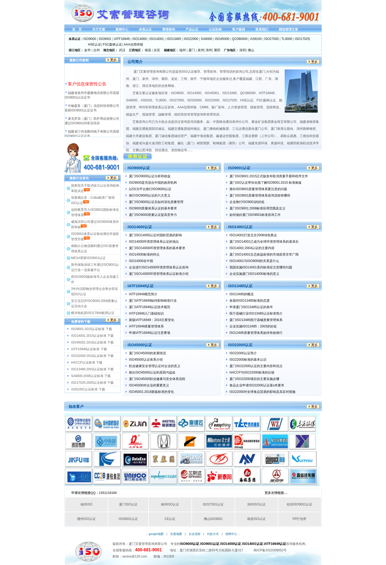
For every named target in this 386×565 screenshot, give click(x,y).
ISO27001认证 (213, 504)
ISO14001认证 (252, 544)
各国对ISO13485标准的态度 (249, 300)
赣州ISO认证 (86, 519)
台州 (96, 50)
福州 (182, 50)
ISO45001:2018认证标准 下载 (92, 342)
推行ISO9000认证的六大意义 (149, 195)
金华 (87, 50)
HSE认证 (94, 44)
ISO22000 (191, 39)
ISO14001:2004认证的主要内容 (251, 248)
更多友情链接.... (276, 493)
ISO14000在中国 (141, 261)
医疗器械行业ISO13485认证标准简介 (256, 313)
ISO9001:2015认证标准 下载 (91, 329)
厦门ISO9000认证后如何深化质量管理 (156, 202)
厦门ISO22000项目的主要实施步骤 (254, 379)
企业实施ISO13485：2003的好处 (253, 326)
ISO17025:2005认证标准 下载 (92, 383)
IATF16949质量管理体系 (146, 326)
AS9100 (256, 39)
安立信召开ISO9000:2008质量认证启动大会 (94, 303)
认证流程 (195, 534)
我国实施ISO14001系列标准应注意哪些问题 (260, 267)
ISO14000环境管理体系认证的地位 (154, 241)
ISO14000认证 (230, 544)
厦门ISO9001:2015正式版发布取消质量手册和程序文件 (268, 176)
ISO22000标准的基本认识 (247, 359)
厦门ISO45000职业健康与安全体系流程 (157, 379)
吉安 (157, 50)
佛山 (251, 50)
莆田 (217, 50)
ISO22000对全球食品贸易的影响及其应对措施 (262, 392)
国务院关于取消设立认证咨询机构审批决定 (95, 188)
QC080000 (239, 39)
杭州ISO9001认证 (299, 504)
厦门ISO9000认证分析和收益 (149, 176)
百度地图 (176, 534)
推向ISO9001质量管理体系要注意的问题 (258, 189)
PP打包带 (299, 519)
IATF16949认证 (275, 544)
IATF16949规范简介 (143, 294)
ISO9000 (89, 39)
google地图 (156, 534)
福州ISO (86, 504)
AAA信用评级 (133, 44)
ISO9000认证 (189, 544)
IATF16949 (121, 39)
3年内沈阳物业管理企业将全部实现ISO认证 (94, 291)
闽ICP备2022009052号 (270, 550)
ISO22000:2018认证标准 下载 (92, 356)
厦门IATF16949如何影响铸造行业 (153, 300)
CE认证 (170, 519)
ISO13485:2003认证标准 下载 (92, 369)
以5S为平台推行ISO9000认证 (150, 189)
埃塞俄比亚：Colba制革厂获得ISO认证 (93, 200)
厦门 (191, 50)
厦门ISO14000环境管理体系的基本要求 (157, 248)
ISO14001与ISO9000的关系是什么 (254, 261)
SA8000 (206, 39)
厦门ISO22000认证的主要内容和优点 (256, 366)
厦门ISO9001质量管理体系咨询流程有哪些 (259, 195)
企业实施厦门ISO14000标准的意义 (254, 274)
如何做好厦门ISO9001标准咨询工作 (255, 215)
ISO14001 (156, 39)
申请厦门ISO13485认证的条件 (251, 307)
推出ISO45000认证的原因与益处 (152, 372)
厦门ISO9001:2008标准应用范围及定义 (257, 208)
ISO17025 (302, 39)
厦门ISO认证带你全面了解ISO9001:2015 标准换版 (265, 182)
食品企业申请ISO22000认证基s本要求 (256, 385)
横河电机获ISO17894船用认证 (92, 313)
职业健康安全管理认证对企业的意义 (154, 366)
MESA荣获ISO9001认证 (88, 258)
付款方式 (213, 534)
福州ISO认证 (170, 504)
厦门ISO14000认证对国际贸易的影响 (155, 235)
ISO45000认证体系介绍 (146, 359)
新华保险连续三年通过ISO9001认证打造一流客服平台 (95, 267)
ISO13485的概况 (241, 294)
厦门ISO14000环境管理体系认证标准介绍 (158, 274)
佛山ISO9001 (213, 519)
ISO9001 (105, 39)
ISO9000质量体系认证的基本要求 (153, 208)
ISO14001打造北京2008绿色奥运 (253, 235)
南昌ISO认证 (256, 519)
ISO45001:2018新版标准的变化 (151, 392)
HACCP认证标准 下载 (86, 362)
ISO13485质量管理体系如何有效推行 (256, 333)
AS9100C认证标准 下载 (88, 389)
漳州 (209, 50)
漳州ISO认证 (256, 504)
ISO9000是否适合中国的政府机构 (153, 182)
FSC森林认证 (112, 44)
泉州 (201, 50)
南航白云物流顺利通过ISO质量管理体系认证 (94, 248)
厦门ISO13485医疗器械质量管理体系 (256, 320)
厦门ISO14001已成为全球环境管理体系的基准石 (264, 241)
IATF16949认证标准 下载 (89, 349)
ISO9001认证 (128, 519)
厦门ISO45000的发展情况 (147, 353)
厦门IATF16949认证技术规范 (149, 307)
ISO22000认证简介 (243, 353)
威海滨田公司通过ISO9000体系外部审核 (95, 224)
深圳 (242, 50)
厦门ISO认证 (128, 504)
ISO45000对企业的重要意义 (149, 385)
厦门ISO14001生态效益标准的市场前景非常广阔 (264, 254)
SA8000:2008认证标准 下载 (91, 376)
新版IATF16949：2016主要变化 (151, 320)
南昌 (148, 50)
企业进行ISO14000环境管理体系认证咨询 (158, 267)
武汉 (122, 50)
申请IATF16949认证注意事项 (149, 333)
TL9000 (286, 39)
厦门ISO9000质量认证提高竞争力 (153, 215)
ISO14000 (139, 39)
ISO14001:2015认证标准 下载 (92, 336)
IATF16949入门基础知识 (146, 313)
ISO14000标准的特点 (144, 254)
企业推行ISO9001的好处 (247, 202)
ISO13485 (173, 39)
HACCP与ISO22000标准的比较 (251, 372)
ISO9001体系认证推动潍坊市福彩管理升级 (95, 236)
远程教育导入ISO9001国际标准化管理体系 (95, 212)
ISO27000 (271, 39)
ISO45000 (222, 39)
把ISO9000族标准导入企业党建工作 (95, 279)
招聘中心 (231, 534)
